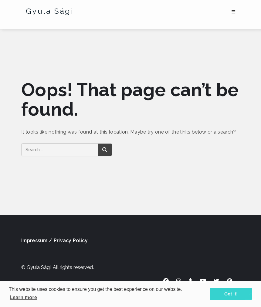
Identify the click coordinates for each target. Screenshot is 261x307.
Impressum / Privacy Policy (54, 240)
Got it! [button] (231, 293)
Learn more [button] (23, 297)
